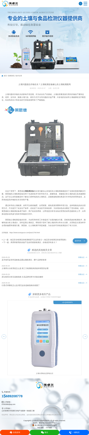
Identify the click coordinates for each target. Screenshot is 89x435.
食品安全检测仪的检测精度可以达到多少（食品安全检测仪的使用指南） (38, 242)
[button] (4, 338)
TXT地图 (49, 428)
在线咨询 (14, 432)
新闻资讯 (11, 76)
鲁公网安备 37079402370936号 (44, 425)
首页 (5, 76)
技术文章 (19, 76)
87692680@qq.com (8, 404)
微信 (44, 432)
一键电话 (74, 432)
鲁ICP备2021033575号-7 (47, 423)
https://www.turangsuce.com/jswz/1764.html (24, 235)
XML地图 (40, 428)
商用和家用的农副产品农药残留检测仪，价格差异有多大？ (34, 244)
